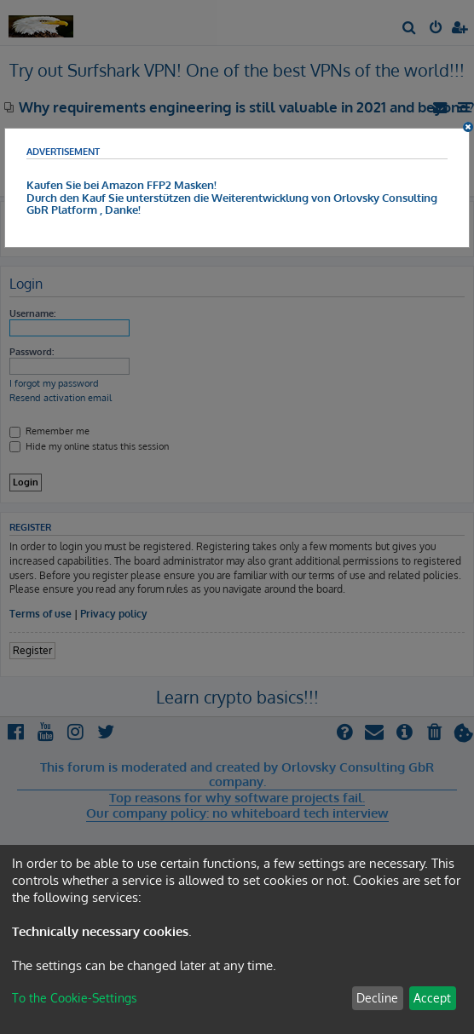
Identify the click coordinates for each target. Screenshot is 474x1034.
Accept (432, 998)
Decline (377, 998)
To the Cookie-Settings (74, 998)
